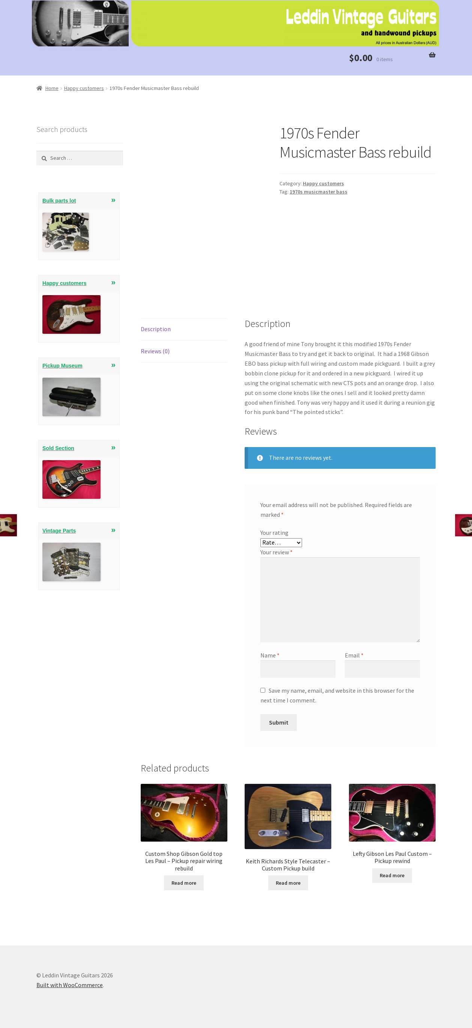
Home (52, 88)
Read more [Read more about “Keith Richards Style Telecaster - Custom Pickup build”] (288, 882)
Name (270, 655)
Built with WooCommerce (69, 985)
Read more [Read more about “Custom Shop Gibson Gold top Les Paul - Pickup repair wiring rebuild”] (183, 882)
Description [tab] (156, 329)
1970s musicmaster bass (318, 191)
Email (354, 655)
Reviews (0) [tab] (155, 351)
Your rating (274, 532)
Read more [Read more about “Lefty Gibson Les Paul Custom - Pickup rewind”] (392, 875)
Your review (276, 552)
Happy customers (84, 88)
